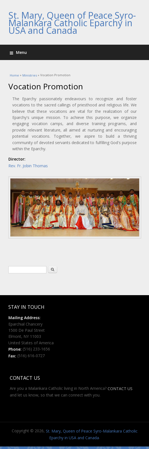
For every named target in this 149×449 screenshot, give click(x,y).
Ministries (29, 75)
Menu (18, 52)
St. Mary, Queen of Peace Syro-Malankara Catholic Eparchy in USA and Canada (72, 22)
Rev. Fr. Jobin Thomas (28, 165)
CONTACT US (120, 388)
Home (14, 75)
